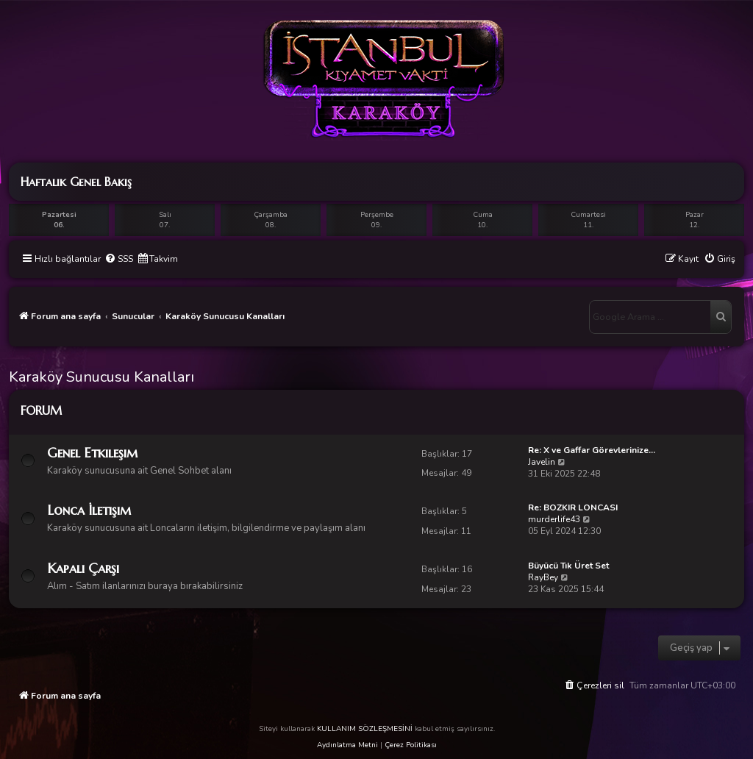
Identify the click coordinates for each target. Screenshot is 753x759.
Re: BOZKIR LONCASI (573, 507)
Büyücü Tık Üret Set (568, 565)
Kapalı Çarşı (83, 568)
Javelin (541, 462)
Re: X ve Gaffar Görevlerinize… (591, 450)
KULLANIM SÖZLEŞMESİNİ (365, 729)
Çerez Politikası (411, 745)
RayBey (543, 577)
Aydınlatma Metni (347, 745)
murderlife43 (554, 519)
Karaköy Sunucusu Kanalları (101, 377)
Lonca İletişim (89, 510)
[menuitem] (118, 259)
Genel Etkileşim (92, 452)
